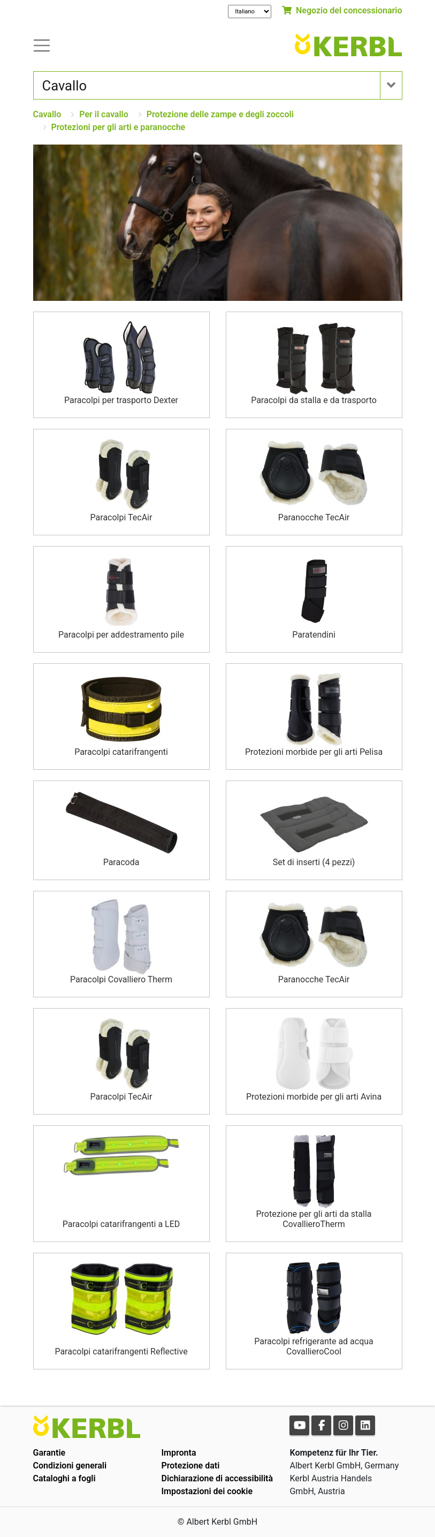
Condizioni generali (70, 1465)
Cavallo (47, 114)
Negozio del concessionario (342, 10)
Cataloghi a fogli (64, 1478)
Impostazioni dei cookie (207, 1491)
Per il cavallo (103, 114)
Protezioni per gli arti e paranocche (118, 127)
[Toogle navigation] (41, 44)
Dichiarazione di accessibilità (217, 1478)
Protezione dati (190, 1465)
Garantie (49, 1453)
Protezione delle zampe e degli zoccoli (220, 114)
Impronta (178, 1453)
